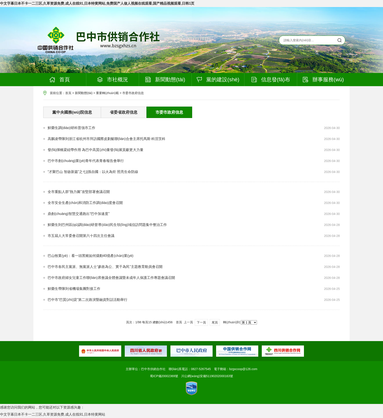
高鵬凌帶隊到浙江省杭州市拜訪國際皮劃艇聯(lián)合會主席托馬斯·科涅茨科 (106, 139)
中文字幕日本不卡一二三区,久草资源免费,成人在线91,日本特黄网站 (52, 414)
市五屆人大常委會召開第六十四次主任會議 (81, 236)
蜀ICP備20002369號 (164, 376)
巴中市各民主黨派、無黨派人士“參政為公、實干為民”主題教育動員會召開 (105, 267)
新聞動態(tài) (165, 79)
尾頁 (215, 322)
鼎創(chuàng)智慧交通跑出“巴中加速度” (79, 214)
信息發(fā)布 (270, 79)
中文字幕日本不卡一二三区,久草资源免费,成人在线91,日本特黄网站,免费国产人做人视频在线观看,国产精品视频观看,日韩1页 (97, 3)
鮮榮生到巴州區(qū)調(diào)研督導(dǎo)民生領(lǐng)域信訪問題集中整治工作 (107, 225)
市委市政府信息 (133, 93)
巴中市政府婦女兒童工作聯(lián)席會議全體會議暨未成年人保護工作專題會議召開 (111, 278)
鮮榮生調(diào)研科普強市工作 (71, 128)
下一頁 (201, 322)
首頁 (60, 79)
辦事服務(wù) (323, 79)
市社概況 (112, 79)
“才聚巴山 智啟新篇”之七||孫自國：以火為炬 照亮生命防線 (93, 172)
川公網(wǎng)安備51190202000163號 (207, 376)
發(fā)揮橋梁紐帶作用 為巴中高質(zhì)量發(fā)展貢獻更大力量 (95, 150)
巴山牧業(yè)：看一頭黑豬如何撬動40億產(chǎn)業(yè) (90, 256)
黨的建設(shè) (218, 79)
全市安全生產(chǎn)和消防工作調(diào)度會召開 (85, 203)
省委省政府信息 (123, 112)
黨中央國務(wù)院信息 (72, 112)
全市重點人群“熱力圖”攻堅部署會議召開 (79, 192)
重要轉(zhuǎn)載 (107, 93)
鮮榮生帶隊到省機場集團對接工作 (74, 289)
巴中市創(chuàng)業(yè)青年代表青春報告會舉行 (86, 161)
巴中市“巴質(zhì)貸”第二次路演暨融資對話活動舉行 (87, 300)
